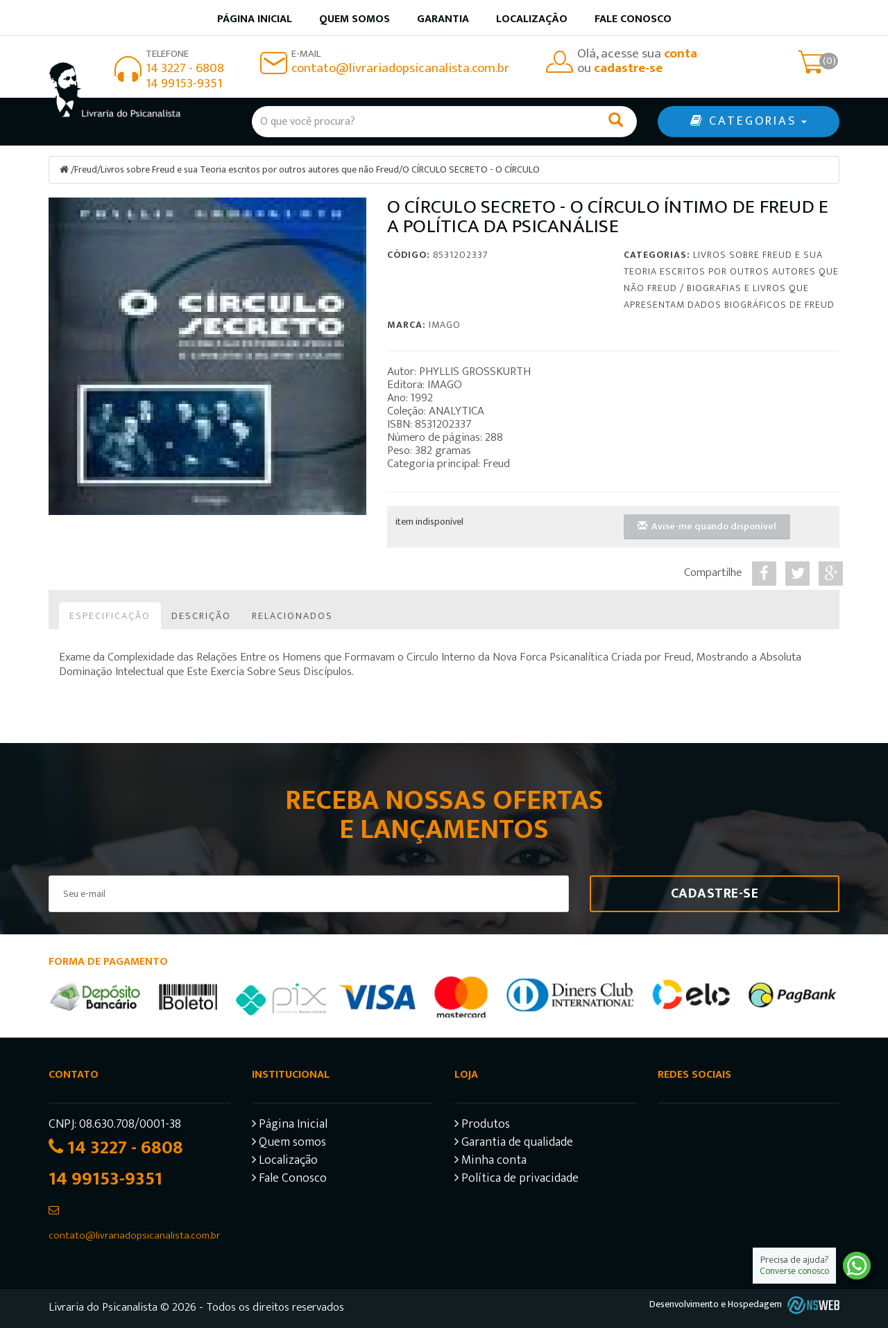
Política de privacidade (516, 1179)
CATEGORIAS (748, 121)
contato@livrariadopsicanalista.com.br (400, 68)
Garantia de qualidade (513, 1143)
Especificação (110, 615)
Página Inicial (289, 1125)
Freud (85, 169)
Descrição (201, 615)
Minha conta (490, 1161)
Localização (531, 19)
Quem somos (354, 19)
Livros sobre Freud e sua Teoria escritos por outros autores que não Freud (250, 169)
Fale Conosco (633, 19)
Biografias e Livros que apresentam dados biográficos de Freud (729, 295)
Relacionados (292, 615)
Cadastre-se (715, 893)
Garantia (443, 19)
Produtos (482, 1125)
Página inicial (254, 19)
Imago (445, 324)
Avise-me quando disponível (707, 526)
